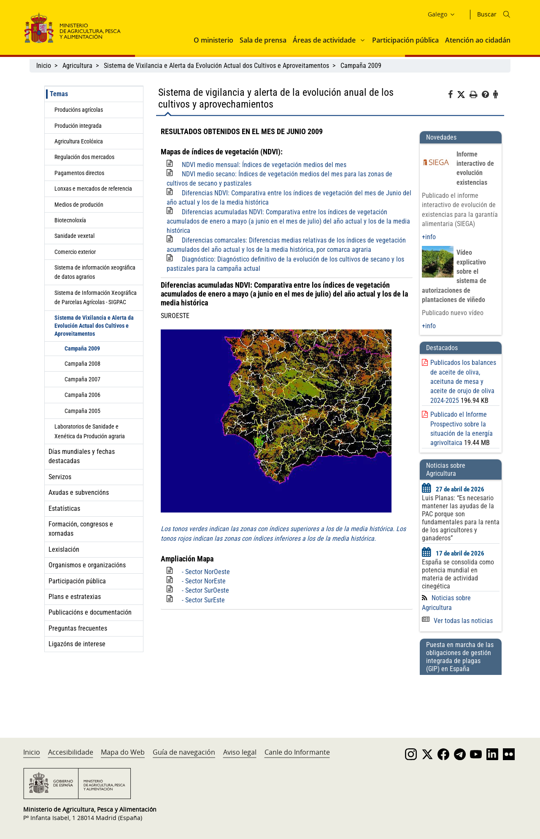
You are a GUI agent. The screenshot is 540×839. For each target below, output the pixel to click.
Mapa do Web (123, 752)
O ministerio (213, 40)
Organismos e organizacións (87, 565)
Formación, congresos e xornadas (81, 528)
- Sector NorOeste (206, 572)
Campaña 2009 (360, 66)
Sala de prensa (263, 40)
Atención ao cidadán (477, 40)
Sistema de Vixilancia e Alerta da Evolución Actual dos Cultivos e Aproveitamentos (216, 66)
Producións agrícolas (78, 109)
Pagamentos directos (79, 173)
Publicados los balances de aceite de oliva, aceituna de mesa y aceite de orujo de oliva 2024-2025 (463, 382)
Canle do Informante (297, 752)
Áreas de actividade (324, 40)
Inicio (43, 66)
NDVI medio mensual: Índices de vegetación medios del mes (264, 165)
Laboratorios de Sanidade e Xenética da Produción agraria (89, 431)
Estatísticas (64, 508)
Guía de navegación (184, 752)
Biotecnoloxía (70, 220)
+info (429, 237)
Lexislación (64, 549)
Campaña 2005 (82, 410)
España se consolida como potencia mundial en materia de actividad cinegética (458, 574)
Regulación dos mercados (84, 157)
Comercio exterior (75, 251)
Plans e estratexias (75, 597)
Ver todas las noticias (457, 621)
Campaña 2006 (82, 394)
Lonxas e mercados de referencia (93, 188)
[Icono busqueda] (506, 14)
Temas (59, 94)
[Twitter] (463, 95)
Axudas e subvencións (79, 492)
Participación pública (405, 40)
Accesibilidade (70, 752)
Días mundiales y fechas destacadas (82, 456)
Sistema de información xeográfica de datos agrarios (94, 272)
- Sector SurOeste (205, 590)
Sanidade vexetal (74, 235)
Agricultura (77, 66)
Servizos (60, 477)
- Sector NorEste (204, 581)
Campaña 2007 (82, 379)
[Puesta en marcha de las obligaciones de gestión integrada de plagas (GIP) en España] (461, 698)
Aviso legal (239, 752)
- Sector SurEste (203, 600)
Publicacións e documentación (90, 612)
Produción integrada (78, 125)
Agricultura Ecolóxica (78, 141)
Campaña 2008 (82, 363)
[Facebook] (452, 96)
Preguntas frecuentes (78, 628)
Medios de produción (78, 204)
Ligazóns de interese (77, 644)
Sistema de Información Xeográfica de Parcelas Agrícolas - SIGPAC (95, 297)
